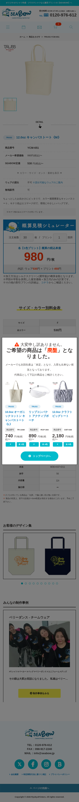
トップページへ (39, 456)
